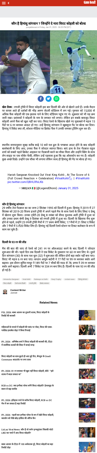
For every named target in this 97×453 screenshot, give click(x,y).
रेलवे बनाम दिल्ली (20, 283)
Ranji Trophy (56, 279)
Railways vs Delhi (41, 279)
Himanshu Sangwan (11, 279)
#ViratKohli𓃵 (63, 178)
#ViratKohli (82, 178)
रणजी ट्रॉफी (32, 283)
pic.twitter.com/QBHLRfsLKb (25, 182)
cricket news (70, 279)
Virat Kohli (26, 279)
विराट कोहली (7, 283)
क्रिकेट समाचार (44, 283)
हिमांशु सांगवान (82, 279)
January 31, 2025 (68, 188)
